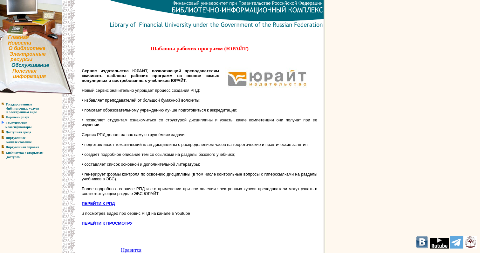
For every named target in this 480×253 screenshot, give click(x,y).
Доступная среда (18, 132)
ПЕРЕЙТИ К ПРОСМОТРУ (107, 223)
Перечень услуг (17, 117)
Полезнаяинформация (23, 73)
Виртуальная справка (22, 147)
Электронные (28, 54)
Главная (18, 37)
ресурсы (21, 59)
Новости (19, 43)
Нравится (131, 250)
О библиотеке (27, 48)
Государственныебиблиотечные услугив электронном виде (19, 108)
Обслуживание (30, 65)
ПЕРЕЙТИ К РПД (98, 203)
